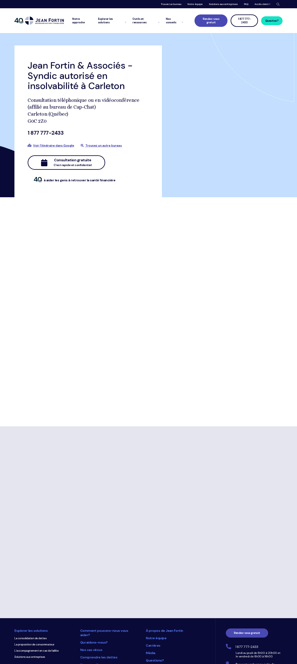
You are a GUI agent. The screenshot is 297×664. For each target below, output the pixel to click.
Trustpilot (195, 659)
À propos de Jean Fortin (164, 563)
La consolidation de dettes (30, 571)
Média (150, 585)
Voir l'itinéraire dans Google (53, 146)
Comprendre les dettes (99, 590)
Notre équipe (195, 4)
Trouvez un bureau (171, 4)
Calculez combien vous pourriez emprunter (33, 632)
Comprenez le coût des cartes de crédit (38, 640)
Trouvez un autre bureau (101, 146)
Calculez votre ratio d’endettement (35, 618)
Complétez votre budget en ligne (34, 612)
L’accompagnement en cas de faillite (36, 583)
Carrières (153, 578)
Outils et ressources (30, 598)
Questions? (155, 593)
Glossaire (87, 605)
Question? (272, 21)
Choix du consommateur (120, 636)
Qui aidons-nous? (94, 575)
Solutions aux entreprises (223, 4)
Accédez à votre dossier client (170, 600)
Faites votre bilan (24, 606)
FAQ (246, 4)
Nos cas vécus (91, 582)
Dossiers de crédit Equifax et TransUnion (38, 652)
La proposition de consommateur (34, 577)
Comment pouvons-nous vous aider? (104, 565)
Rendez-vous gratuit (211, 20)
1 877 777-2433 (46, 132)
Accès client (261, 4)
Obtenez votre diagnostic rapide (34, 625)
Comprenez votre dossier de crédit (35, 646)
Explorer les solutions (31, 563)
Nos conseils (90, 597)
